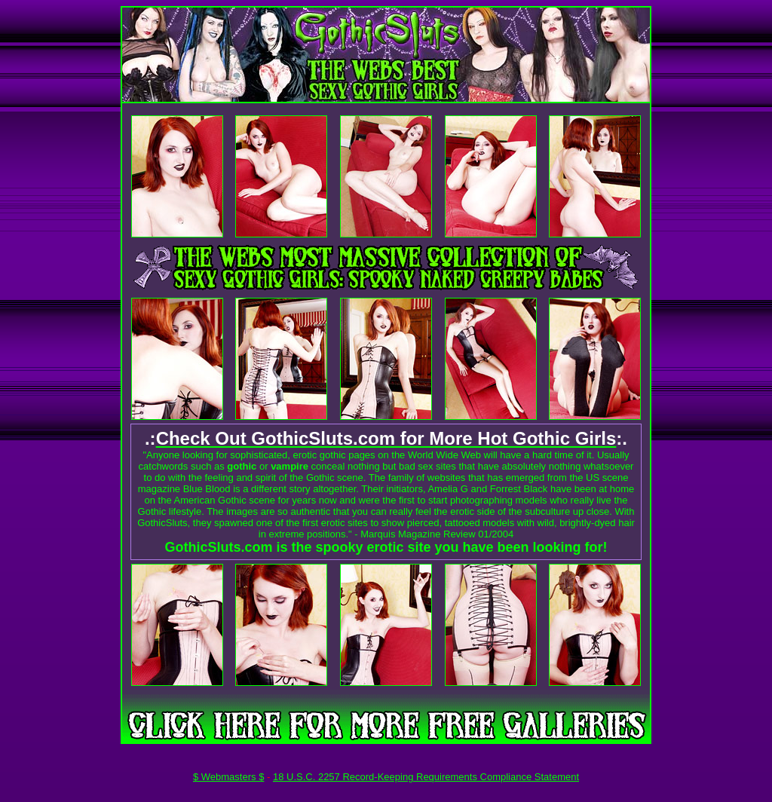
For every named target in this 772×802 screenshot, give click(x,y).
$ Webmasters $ (228, 776)
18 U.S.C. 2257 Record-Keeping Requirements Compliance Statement (426, 776)
